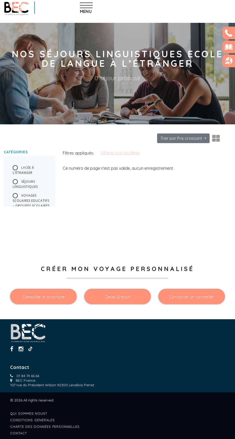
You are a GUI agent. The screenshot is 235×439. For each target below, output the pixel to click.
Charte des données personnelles (45, 427)
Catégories (16, 152)
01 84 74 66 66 (27, 376)
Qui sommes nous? (28, 413)
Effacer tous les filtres (120, 152)
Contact (18, 433)
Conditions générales (32, 420)
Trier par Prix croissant (181, 138)
